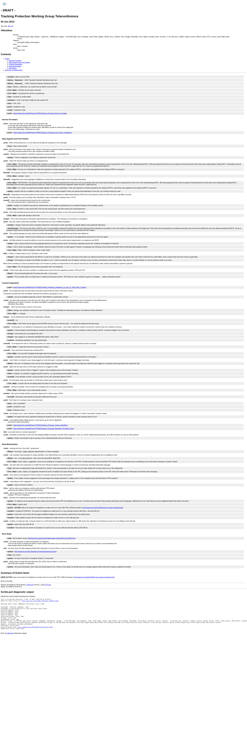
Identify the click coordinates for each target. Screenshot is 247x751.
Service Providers (15, 60)
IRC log (10, 26)
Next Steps (12, 68)
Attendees (6, 30)
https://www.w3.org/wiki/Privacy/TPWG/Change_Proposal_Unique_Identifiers (41, 425)
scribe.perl (30, 585)
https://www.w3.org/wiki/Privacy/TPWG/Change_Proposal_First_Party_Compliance (43, 132)
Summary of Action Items (13, 70)
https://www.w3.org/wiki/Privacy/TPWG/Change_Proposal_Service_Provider (40, 113)
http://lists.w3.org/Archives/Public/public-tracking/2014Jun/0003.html (51, 538)
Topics (7, 59)
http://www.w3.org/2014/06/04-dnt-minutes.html (35, 627)
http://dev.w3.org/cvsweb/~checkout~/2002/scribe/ (40, 601)
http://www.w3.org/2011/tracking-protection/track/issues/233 (35, 551)
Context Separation (15, 64)
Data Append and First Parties (19, 62)
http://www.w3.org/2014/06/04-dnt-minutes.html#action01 (103, 508)
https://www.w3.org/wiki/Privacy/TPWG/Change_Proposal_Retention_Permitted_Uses (44, 428)
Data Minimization (15, 66)
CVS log (47, 585)
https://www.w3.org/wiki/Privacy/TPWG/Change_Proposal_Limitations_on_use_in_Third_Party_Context (50, 287)
